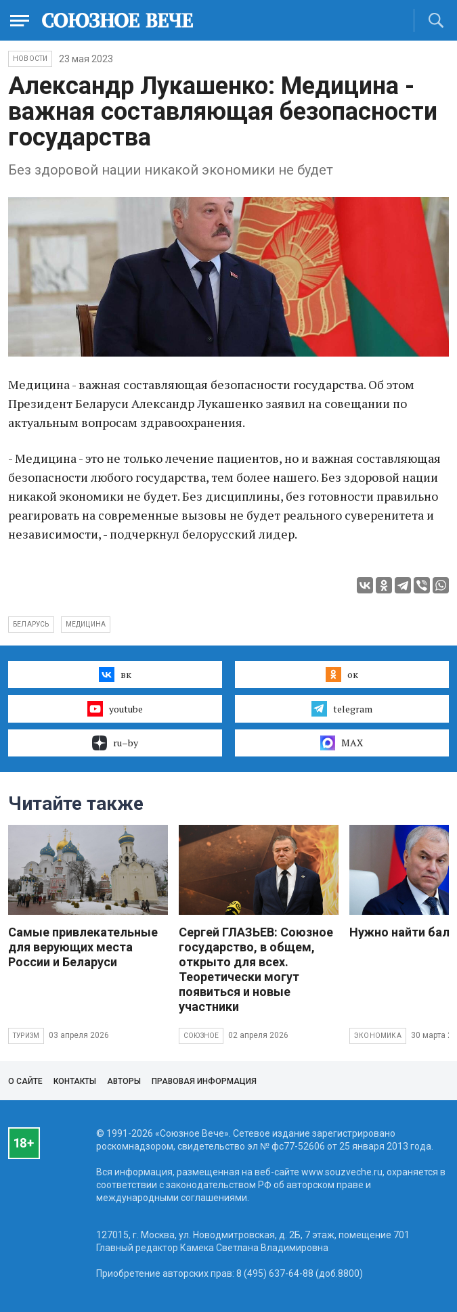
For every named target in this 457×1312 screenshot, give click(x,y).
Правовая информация (204, 1081)
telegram (341, 708)
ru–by (115, 743)
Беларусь (31, 624)
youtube (114, 708)
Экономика (377, 1035)
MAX (341, 743)
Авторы (124, 1081)
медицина (86, 624)
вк (115, 674)
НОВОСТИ (30, 58)
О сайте (25, 1081)
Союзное (201, 1035)
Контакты (74, 1081)
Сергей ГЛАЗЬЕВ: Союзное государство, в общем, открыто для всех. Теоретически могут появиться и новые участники (256, 969)
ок (341, 674)
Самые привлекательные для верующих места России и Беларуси (83, 947)
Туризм (26, 1035)
